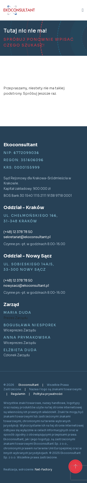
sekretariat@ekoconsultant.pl (27, 237)
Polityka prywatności (47, 394)
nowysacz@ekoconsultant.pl (26, 286)
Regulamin (18, 394)
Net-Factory (43, 469)
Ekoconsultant (29, 384)
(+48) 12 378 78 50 (17, 232)
